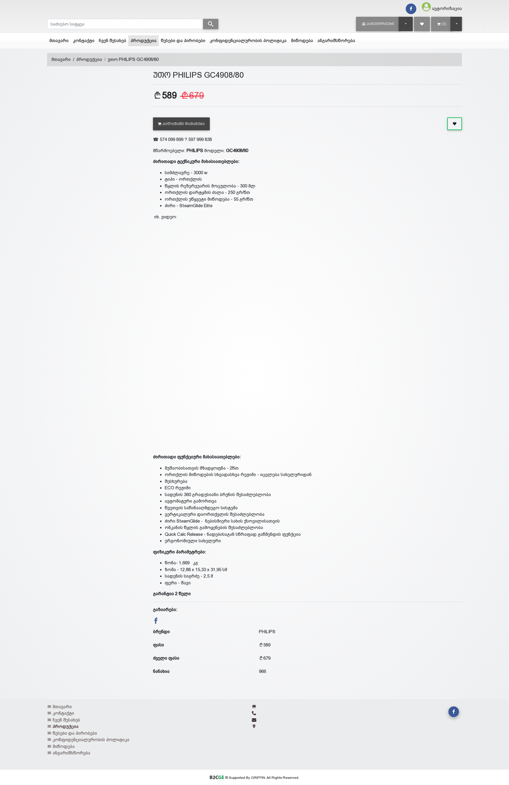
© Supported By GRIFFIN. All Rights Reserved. (254, 778)
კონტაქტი (83, 40)
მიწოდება (302, 40)
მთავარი (59, 40)
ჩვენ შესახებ (112, 40)
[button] (378, 24)
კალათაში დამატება (181, 124)
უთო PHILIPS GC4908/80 (133, 59)
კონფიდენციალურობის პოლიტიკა (248, 40)
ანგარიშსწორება (336, 40)
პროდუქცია (145, 40)
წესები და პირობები (183, 40)
